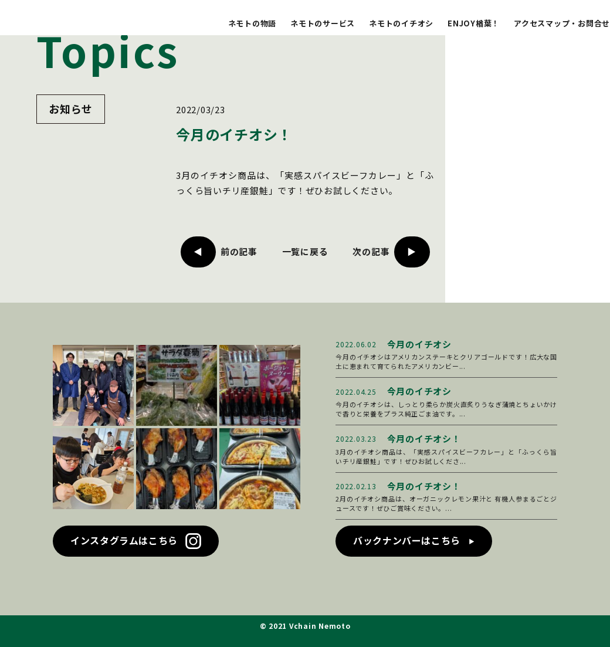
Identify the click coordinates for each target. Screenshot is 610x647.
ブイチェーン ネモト (69, 19)
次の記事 (371, 251)
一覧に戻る (305, 251)
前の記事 (239, 251)
